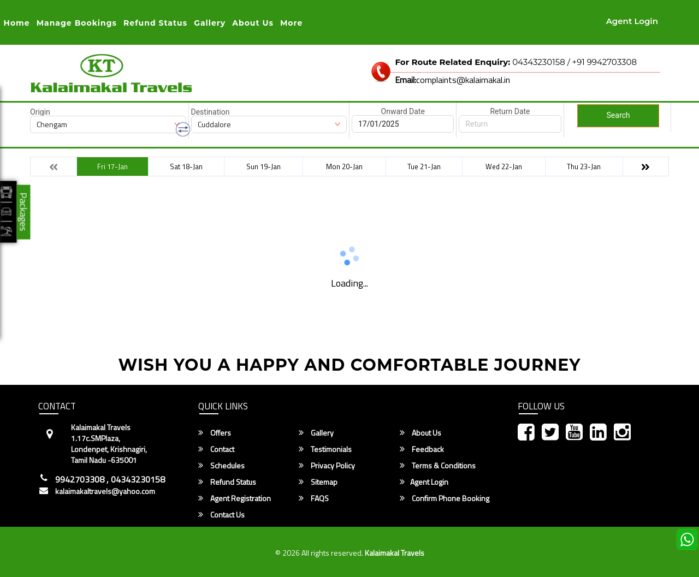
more (291, 23)
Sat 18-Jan (186, 166)
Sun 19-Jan (263, 166)
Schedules (221, 465)
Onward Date (403, 111)
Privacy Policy (327, 465)
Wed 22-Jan (503, 166)
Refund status (155, 23)
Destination (210, 112)
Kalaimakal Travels (394, 552)
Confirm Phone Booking (444, 498)
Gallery (210, 23)
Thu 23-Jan (584, 166)
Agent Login (632, 21)
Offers (214, 432)
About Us (253, 23)
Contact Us (221, 514)
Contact (216, 449)
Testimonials (325, 449)
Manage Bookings (77, 23)
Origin (40, 112)
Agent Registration (234, 498)
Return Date (510, 111)
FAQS (314, 498)
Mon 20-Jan (344, 166)
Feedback (422, 449)
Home (17, 23)
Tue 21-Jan (424, 166)
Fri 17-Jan (112, 166)
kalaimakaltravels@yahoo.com (105, 491)
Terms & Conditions (438, 465)
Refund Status (227, 482)
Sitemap (318, 482)
